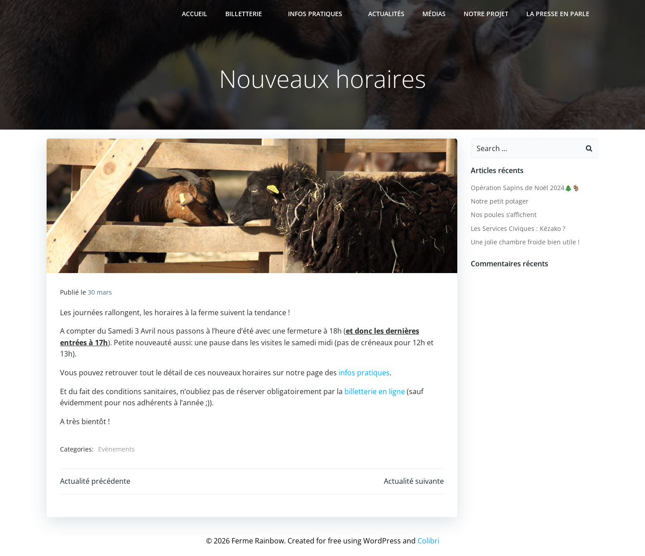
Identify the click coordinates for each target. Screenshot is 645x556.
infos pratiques (364, 373)
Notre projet (486, 13)
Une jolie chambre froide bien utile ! (525, 242)
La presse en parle (557, 13)
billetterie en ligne (374, 391)
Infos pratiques (319, 13)
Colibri (428, 541)
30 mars (100, 292)
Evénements (116, 449)
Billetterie (247, 13)
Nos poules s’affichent (504, 214)
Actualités (386, 13)
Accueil (194, 13)
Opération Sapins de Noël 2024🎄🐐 (525, 187)
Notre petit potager (500, 201)
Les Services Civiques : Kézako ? (518, 228)
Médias (434, 13)
